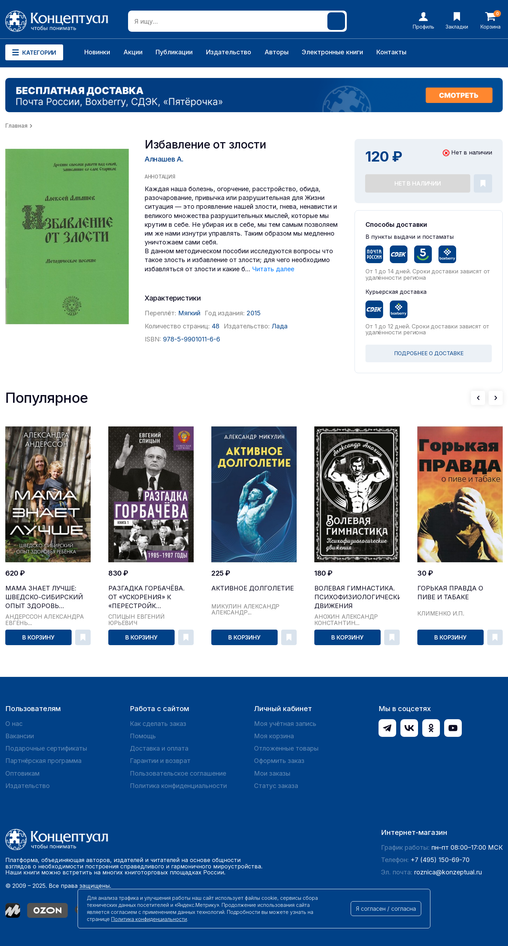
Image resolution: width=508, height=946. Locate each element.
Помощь (143, 736)
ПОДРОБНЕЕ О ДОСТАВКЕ (429, 353)
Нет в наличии (417, 183)
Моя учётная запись (285, 723)
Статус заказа (276, 785)
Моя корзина (274, 736)
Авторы (277, 52)
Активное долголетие (252, 588)
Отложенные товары (286, 748)
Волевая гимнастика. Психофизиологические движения (357, 597)
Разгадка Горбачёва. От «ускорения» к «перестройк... (146, 597)
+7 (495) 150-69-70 (440, 859)
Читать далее (273, 269)
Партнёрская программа (43, 760)
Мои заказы (272, 773)
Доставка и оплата (159, 748)
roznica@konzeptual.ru (448, 872)
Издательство (228, 52)
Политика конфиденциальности (178, 785)
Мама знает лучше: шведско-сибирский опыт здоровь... (44, 597)
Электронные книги (332, 52)
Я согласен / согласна (386, 908)
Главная (16, 125)
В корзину (38, 637)
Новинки (97, 52)
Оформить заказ (279, 760)
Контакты (391, 52)
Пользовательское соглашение (178, 773)
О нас (14, 723)
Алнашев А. (164, 159)
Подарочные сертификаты (46, 748)
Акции (133, 52)
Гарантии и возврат (160, 760)
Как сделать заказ (158, 723)
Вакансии (19, 736)
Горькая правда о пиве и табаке (450, 592)
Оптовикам (22, 773)
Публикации (174, 52)
